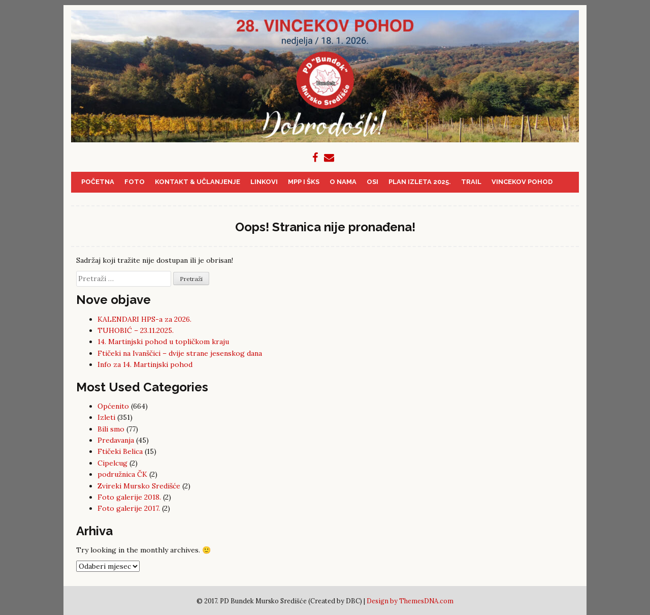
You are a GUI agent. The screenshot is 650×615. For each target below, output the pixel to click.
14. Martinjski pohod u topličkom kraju (163, 341)
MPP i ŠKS (303, 182)
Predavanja (116, 440)
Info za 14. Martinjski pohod (145, 364)
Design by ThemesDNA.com (410, 601)
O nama (343, 182)
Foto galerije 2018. (129, 497)
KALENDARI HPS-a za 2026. (144, 319)
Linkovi (264, 182)
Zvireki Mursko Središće (139, 485)
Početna (97, 182)
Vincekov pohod (522, 182)
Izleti (106, 417)
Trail (471, 182)
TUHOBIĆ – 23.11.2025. (136, 330)
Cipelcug (112, 463)
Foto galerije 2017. (129, 508)
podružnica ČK (122, 474)
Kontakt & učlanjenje (197, 182)
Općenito (113, 406)
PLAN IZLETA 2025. (419, 182)
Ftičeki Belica (120, 451)
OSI (372, 182)
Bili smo (111, 429)
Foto (134, 182)
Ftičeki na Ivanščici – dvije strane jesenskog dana (180, 353)
